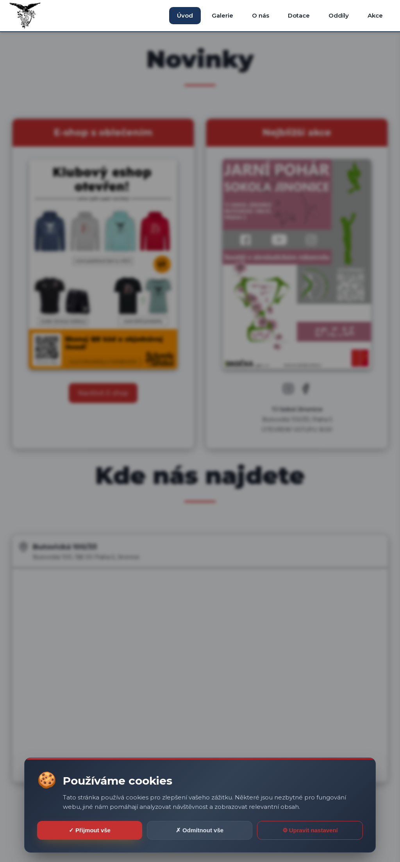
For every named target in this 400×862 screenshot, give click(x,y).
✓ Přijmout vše (90, 830)
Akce (375, 15)
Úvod (185, 15)
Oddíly (339, 15)
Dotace (299, 15)
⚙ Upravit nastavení (310, 830)
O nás (260, 15)
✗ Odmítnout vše (199, 830)
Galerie (222, 15)
